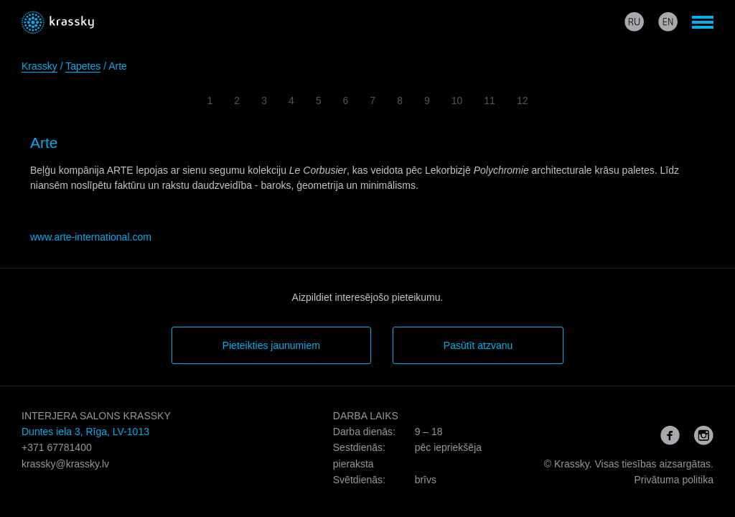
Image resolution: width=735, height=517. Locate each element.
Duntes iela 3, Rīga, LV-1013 (85, 431)
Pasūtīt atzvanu (478, 345)
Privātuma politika (673, 479)
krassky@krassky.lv (65, 464)
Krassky (39, 66)
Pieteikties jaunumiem (271, 345)
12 (522, 100)
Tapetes (82, 66)
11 (489, 100)
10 (457, 100)
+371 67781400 (57, 447)
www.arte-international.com (90, 237)
